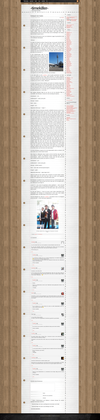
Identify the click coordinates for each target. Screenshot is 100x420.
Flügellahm (68, 27)
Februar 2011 (68, 70)
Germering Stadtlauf (69, 107)
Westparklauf (68, 112)
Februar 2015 (68, 40)
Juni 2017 (68, 33)
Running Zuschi (68, 91)
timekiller (34, 254)
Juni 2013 (68, 52)
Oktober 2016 (68, 34)
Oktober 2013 (68, 50)
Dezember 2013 (68, 48)
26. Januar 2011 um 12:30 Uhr (38, 369)
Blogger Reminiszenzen (70, 24)
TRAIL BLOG (68, 95)
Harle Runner (68, 85)
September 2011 (69, 65)
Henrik (32, 292)
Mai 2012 (67, 59)
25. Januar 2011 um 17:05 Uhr (38, 324)
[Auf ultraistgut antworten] (32, 251)
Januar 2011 (68, 71)
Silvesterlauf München (69, 110)
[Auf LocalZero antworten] (32, 342)
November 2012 (68, 54)
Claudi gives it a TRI (69, 77)
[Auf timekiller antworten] (33, 264)
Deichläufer (68, 78)
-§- (47, 1)
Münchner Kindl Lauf (69, 109)
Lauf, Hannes (68, 87)
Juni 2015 (68, 37)
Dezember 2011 (68, 63)
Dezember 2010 (68, 72)
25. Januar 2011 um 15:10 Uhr (36, 315)
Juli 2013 (67, 51)
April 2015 (68, 38)
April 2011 (68, 69)
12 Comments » (40, 234)
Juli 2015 (67, 36)
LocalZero (45, 75)
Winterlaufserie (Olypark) (70, 113)
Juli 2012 (67, 57)
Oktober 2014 (68, 43)
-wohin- (43, 1)
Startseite (26, 1)
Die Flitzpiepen (68, 79)
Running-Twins (68, 92)
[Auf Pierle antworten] (32, 320)
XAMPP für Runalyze (74, 19)
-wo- (39, 1)
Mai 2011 (67, 68)
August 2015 (68, 35)
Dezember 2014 (68, 41)
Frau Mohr (68, 83)
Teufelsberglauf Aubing (70, 111)
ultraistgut (33, 241)
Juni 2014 (68, 45)
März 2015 (68, 39)
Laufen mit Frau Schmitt (70, 88)
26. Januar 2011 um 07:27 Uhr (36, 358)
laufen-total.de (68, 89)
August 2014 (68, 44)
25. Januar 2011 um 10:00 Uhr (38, 255)
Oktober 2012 (68, 55)
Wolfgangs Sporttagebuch (70, 96)
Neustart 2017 (68, 26)
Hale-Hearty (68, 84)
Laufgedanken (68, 90)
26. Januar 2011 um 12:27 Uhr (38, 346)
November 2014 (68, 42)
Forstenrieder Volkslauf (70, 106)
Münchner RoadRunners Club (71, 118)
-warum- (31, 1)
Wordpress (58, 415)
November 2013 (68, 49)
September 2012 (69, 56)
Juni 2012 (68, 58)
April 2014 (68, 46)
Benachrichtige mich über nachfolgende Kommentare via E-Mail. (45, 404)
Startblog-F (68, 93)
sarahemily (33, 267)
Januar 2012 (68, 62)
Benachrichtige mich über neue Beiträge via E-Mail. (43, 406)
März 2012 (68, 60)
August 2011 (68, 66)
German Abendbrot (69, 100)
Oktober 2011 (68, 64)
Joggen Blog (68, 86)
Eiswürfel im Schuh (69, 82)
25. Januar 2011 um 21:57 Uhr (36, 334)
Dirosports (68, 80)
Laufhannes (33, 357)
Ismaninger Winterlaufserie (70, 108)
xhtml (51, 415)
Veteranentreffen (73, 20)
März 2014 (68, 47)
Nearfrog (46, 415)
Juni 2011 (68, 67)
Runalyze (67, 120)
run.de (67, 119)
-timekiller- (39, 8)
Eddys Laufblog (68, 81)
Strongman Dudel (69, 94)
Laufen (36, 234)
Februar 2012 (68, 61)
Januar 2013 (68, 53)
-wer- (36, 1)
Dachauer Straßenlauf (69, 105)
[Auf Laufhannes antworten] (32, 365)
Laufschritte (68, 117)
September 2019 (69, 32)
